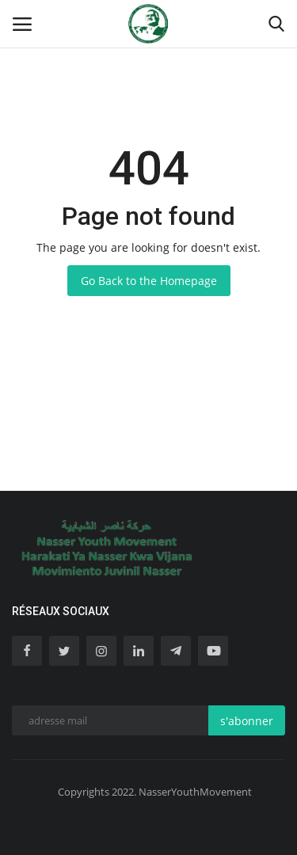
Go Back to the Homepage (149, 280)
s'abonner (246, 720)
